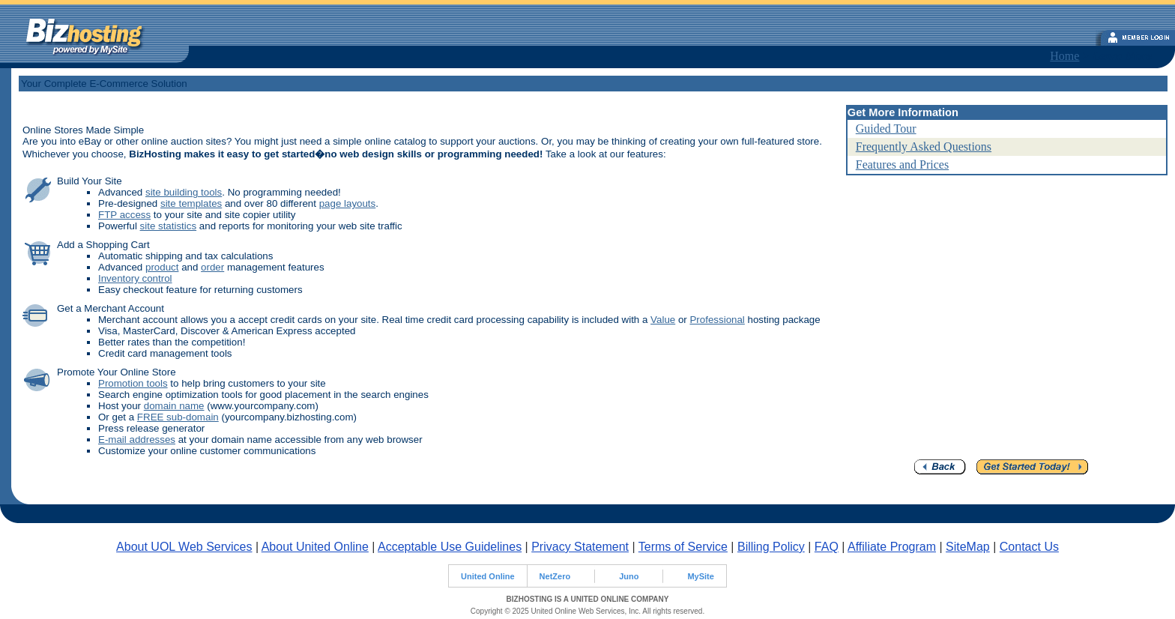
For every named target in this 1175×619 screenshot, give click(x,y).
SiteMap (968, 546)
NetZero (555, 576)
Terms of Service (683, 546)
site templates (191, 203)
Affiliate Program (892, 546)
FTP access (124, 214)
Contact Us (1029, 546)
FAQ (827, 546)
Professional (716, 319)
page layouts (347, 203)
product (161, 267)
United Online (488, 576)
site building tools (183, 192)
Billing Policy (771, 546)
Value (662, 319)
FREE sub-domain (178, 417)
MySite (700, 576)
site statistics (168, 226)
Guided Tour (886, 128)
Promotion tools (133, 383)
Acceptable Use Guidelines (450, 546)
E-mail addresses (136, 439)
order (212, 267)
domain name (174, 405)
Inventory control (135, 278)
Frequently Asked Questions (923, 146)
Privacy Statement (580, 546)
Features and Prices (902, 164)
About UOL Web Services (184, 546)
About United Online (315, 546)
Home (1064, 55)
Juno (628, 576)
